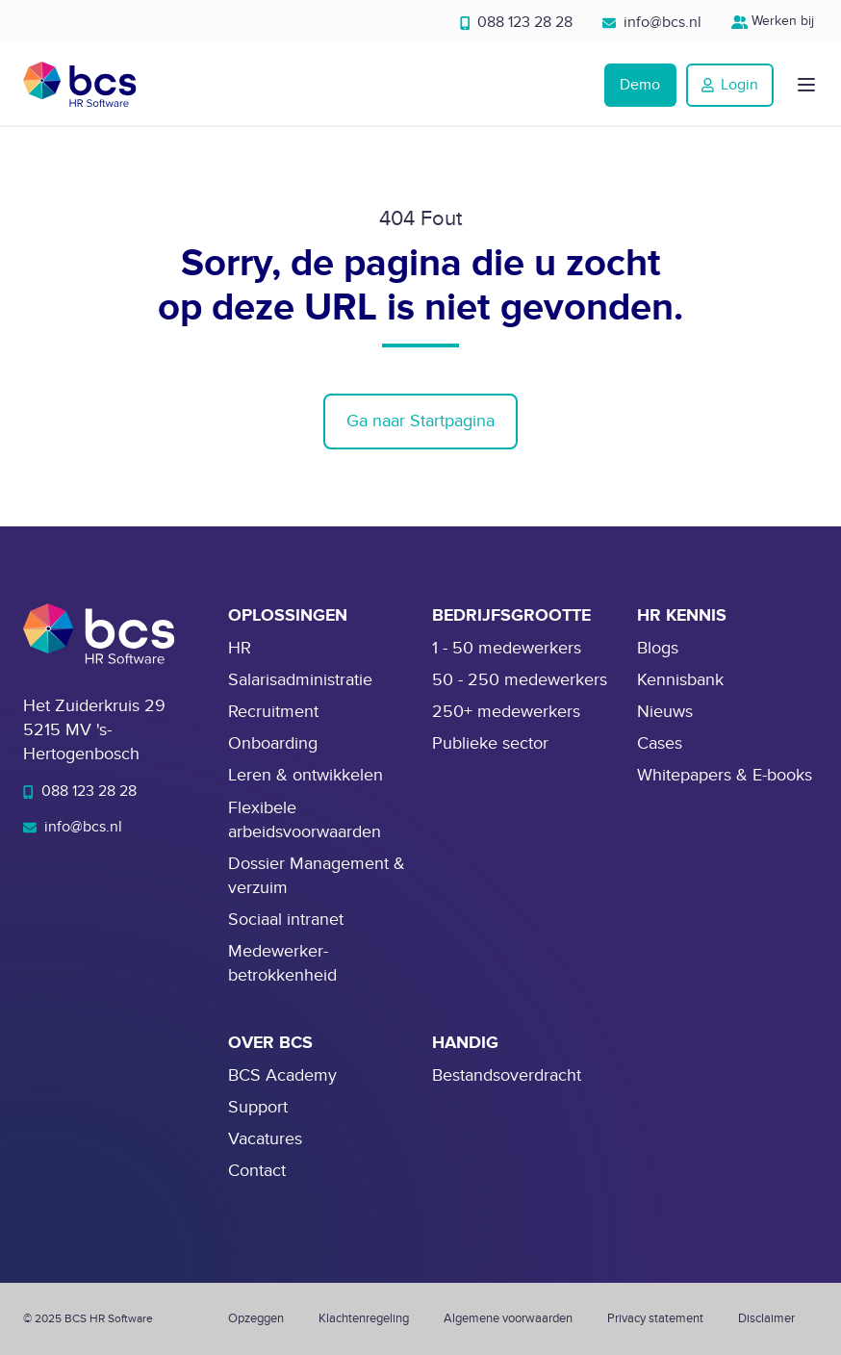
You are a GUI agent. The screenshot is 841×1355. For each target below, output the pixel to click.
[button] (806, 84)
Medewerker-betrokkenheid (282, 963)
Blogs (657, 648)
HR (239, 648)
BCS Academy (282, 1075)
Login (729, 84)
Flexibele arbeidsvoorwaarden (304, 820)
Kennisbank (680, 680)
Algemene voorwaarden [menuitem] (508, 1318)
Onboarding (273, 743)
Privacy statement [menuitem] (655, 1318)
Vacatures (265, 1139)
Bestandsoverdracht (506, 1075)
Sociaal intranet (286, 919)
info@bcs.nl (651, 22)
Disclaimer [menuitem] (766, 1318)
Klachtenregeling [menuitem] (364, 1318)
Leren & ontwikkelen (305, 775)
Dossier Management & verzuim (316, 876)
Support (258, 1107)
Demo (640, 84)
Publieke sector (490, 743)
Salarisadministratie (300, 680)
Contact (257, 1171)
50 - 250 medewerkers (519, 680)
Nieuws (665, 712)
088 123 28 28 (516, 22)
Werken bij (775, 21)
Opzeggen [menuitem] (256, 1318)
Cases (659, 743)
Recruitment (273, 712)
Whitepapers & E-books (724, 775)
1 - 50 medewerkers (506, 648)
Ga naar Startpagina (420, 421)
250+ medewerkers (506, 712)
